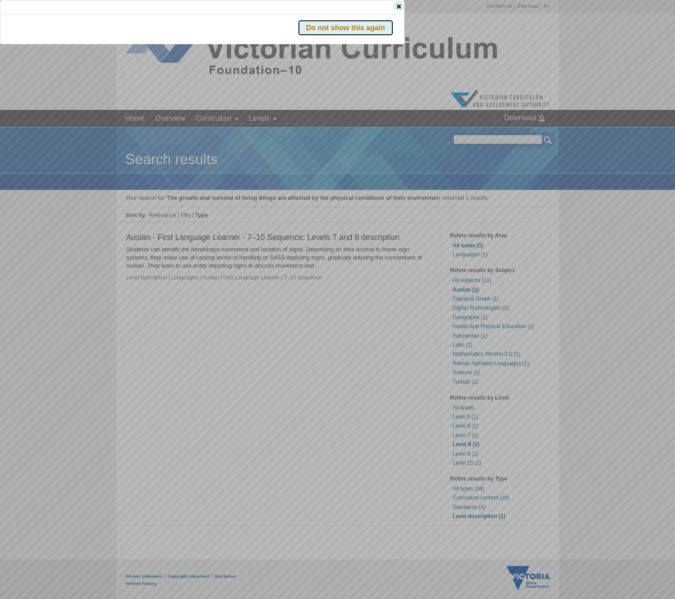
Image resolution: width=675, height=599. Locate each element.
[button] (532, 135)
